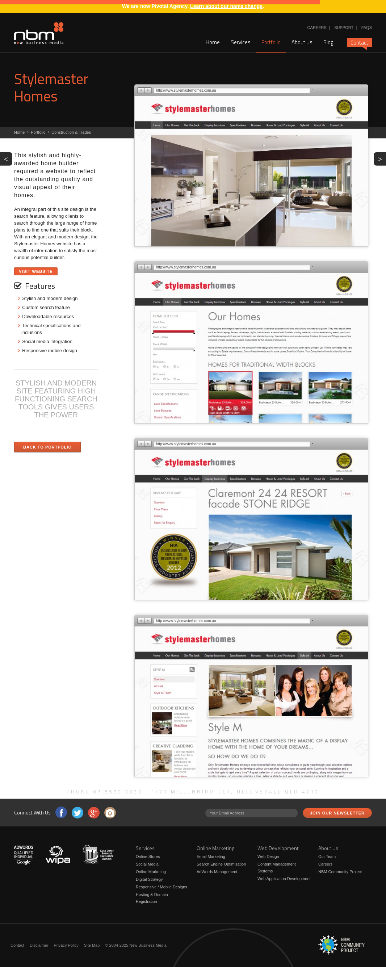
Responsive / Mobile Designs (161, 887)
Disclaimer (39, 945)
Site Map (92, 945)
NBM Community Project (340, 872)
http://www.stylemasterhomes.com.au (186, 90)
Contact (359, 42)
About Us (301, 42)
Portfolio (271, 42)
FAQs (366, 27)
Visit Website (36, 271)
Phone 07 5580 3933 (105, 791)
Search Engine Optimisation (221, 864)
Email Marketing (211, 856)
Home (213, 42)
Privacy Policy (66, 945)
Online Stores (148, 856)
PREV (8, 158)
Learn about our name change (226, 6)
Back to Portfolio (47, 447)
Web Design (268, 856)
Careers (317, 27)
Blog (328, 42)
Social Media (147, 864)
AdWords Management (217, 872)
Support (343, 27)
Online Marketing (151, 872)
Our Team (327, 856)
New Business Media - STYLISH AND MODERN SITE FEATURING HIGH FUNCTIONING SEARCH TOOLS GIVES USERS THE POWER (39, 33)
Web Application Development (284, 878)
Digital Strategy (149, 879)
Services (241, 42)
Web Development (278, 848)
